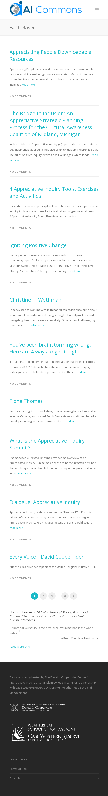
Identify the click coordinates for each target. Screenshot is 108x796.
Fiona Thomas (26, 400)
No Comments (20, 96)
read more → (30, 85)
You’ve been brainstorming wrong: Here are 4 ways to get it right (50, 348)
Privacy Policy (18, 759)
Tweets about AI (20, 646)
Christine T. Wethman (36, 299)
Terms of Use (18, 769)
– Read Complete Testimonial (80, 638)
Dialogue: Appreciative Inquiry (45, 501)
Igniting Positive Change (38, 245)
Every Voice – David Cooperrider (47, 556)
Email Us (15, 778)
